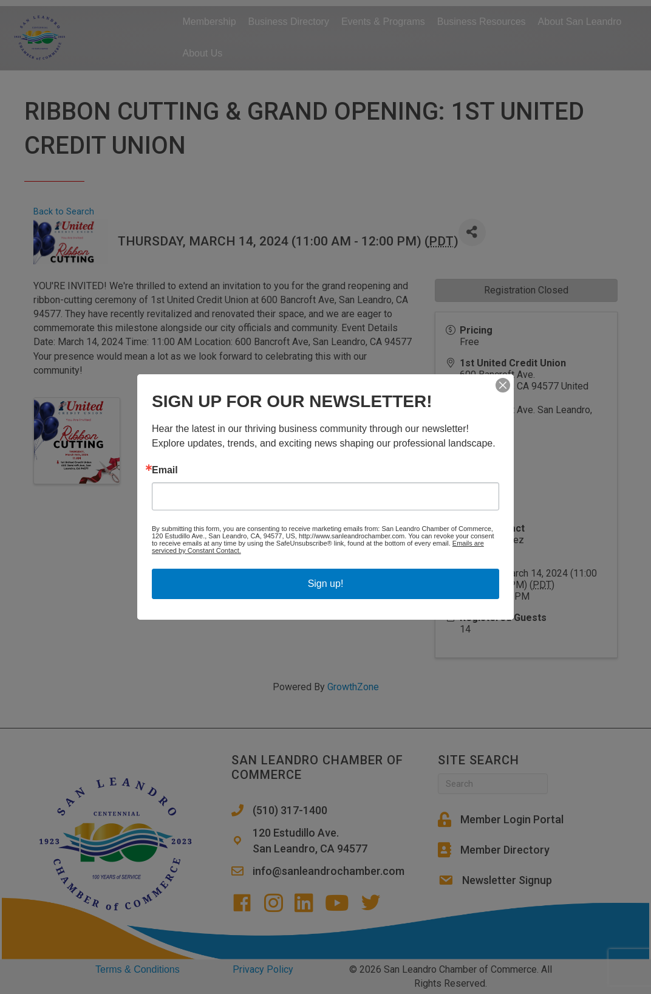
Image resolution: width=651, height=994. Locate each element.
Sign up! (326, 583)
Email (165, 470)
